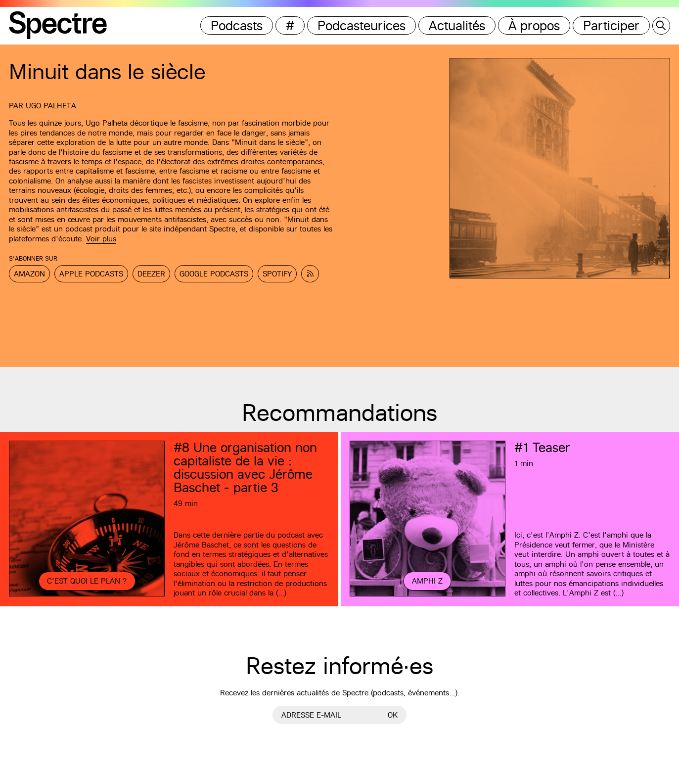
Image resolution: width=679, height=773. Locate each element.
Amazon (29, 273)
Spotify (277, 273)
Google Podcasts (214, 273)
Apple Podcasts (91, 273)
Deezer (151, 273)
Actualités (457, 25)
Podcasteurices (361, 25)
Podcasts (237, 25)
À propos (534, 25)
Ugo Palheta (51, 105)
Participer (611, 25)
